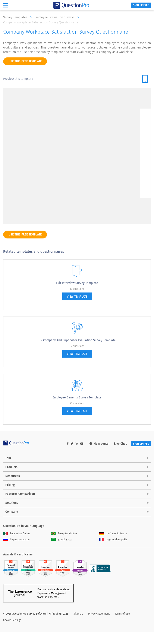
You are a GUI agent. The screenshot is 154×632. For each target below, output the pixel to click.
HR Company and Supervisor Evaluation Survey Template (77, 340)
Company (11, 512)
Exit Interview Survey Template (77, 283)
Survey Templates (18, 17)
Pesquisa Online (64, 533)
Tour (8, 458)
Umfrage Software (113, 533)
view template (77, 296)
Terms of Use (122, 613)
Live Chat (120, 443)
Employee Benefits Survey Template (77, 397)
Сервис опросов (16, 539)
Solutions (11, 503)
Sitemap (78, 613)
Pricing (10, 485)
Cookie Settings (12, 620)
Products (11, 467)
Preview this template (18, 79)
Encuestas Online (16, 533)
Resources (12, 476)
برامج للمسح (61, 539)
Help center (99, 443)
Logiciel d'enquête (113, 539)
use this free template (25, 61)
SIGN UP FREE (141, 5)
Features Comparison (20, 494)
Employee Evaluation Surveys (58, 17)
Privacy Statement (99, 613)
